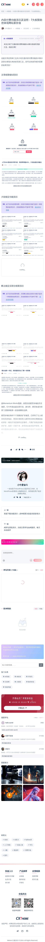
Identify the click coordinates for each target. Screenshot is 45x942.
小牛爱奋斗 (6, 28)
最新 (41, 570)
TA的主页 (27, 497)
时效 (41, 609)
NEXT (41, 711)
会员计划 (8, 873)
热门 (37, 570)
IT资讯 (21, 876)
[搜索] (41, 658)
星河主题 (35, 873)
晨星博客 (35, 869)
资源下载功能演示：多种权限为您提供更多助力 (22, 513)
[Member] (23, 4)
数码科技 (22, 873)
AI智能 (18, 28)
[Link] (22, 460)
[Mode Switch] (27, 4)
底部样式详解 (9, 869)
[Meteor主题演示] (6, 4)
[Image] (11, 101)
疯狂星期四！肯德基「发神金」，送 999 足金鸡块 (20, 719)
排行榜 (7, 876)
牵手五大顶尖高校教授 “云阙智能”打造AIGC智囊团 (20, 732)
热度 (36, 609)
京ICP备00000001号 (13, 937)
